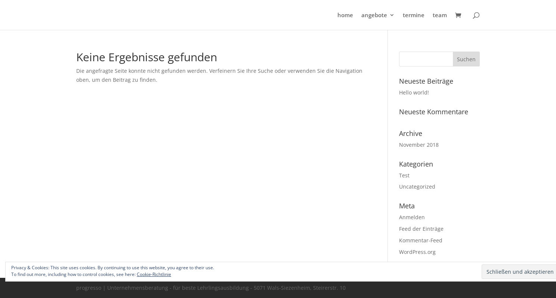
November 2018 (419, 144)
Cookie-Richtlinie (154, 274)
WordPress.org (417, 251)
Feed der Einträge (421, 228)
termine (413, 15)
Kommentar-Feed (420, 240)
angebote (374, 15)
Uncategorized (417, 186)
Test (404, 175)
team (440, 15)
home (345, 15)
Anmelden (412, 217)
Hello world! (414, 92)
